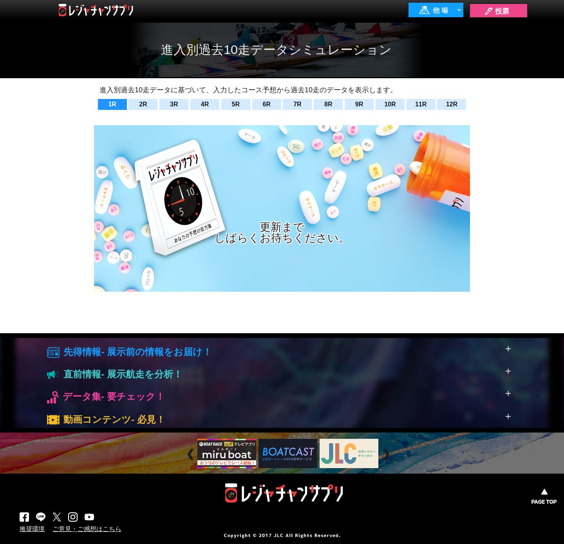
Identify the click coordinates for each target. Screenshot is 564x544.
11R (421, 104)
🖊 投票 (496, 11)
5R (236, 104)
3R (174, 104)
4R (205, 104)
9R (359, 104)
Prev (192, 454)
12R (451, 104)
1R (112, 104)
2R (143, 104)
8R (328, 104)
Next (387, 454)
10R (390, 104)
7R (297, 104)
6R (266, 104)
